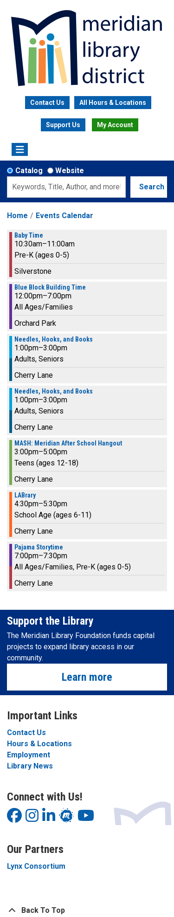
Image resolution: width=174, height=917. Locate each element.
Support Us (63, 125)
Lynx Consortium (36, 866)
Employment (28, 754)
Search (151, 186)
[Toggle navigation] (20, 149)
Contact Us (47, 102)
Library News (30, 766)
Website (69, 170)
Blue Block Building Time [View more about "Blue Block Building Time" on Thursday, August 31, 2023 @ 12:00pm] (50, 287)
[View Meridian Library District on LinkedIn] (48, 818)
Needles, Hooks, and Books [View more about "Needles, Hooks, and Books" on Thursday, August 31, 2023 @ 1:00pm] (53, 339)
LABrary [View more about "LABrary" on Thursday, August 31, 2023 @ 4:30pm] (25, 495)
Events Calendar (64, 215)
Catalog (29, 170)
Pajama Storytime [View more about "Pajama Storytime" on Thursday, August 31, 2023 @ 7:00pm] (38, 547)
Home (17, 215)
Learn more (87, 677)
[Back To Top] (87, 910)
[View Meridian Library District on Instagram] (32, 818)
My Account (115, 125)
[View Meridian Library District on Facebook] (14, 818)
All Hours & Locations (112, 102)
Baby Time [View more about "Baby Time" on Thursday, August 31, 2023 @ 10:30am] (28, 235)
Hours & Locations (39, 743)
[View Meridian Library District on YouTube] (85, 818)
